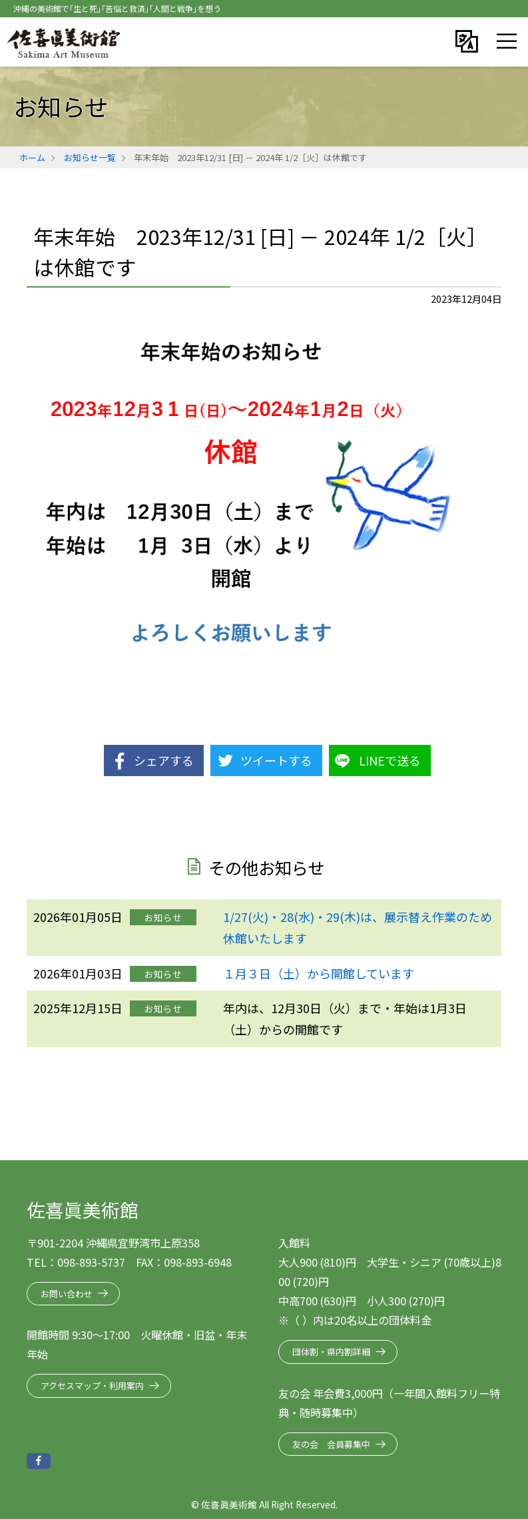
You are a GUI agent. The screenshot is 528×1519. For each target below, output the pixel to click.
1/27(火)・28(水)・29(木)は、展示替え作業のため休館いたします (357, 927)
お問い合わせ (67, 1293)
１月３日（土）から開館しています (318, 973)
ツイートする (276, 760)
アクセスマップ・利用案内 (92, 1385)
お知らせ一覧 (90, 157)
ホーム (32, 157)
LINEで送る (390, 760)
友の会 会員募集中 (331, 1444)
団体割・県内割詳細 (331, 1351)
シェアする (164, 760)
